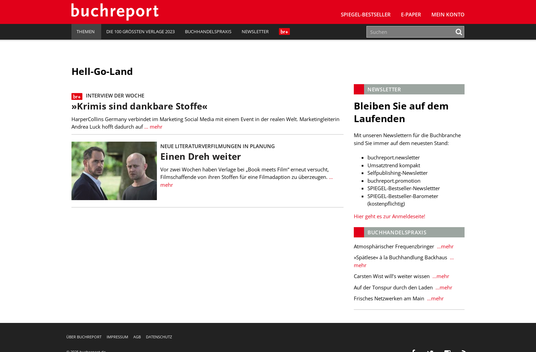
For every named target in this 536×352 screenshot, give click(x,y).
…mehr (445, 246)
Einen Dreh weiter (200, 156)
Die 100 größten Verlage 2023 (140, 31)
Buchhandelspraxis (208, 31)
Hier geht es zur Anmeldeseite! (389, 216)
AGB (137, 336)
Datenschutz (159, 336)
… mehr (152, 126)
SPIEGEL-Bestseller (366, 14)
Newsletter (255, 31)
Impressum (117, 336)
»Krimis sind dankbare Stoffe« (139, 106)
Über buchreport (84, 336)
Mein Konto (448, 14)
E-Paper (411, 14)
